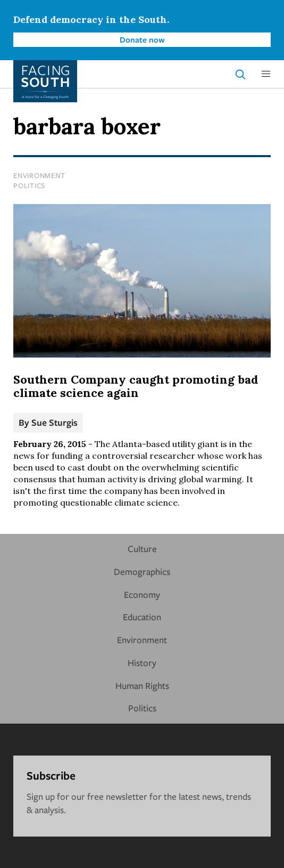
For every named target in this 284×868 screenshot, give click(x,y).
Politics (29, 185)
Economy (142, 594)
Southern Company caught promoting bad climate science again (135, 386)
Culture (142, 548)
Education (142, 617)
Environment (39, 175)
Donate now (142, 39)
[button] (266, 74)
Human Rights (142, 685)
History (142, 662)
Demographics (142, 571)
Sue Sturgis (54, 422)
